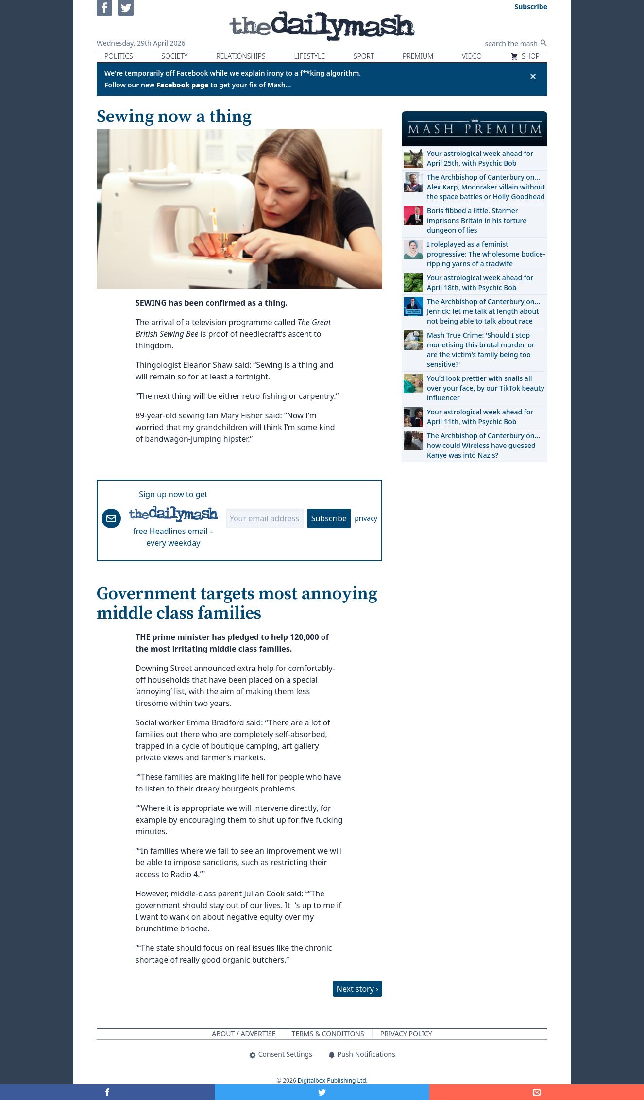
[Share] (536, 1092)
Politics (118, 56)
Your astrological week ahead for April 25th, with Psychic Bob (480, 158)
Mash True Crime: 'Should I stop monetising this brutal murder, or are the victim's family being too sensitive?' (481, 349)
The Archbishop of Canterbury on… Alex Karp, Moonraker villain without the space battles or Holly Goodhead (486, 186)
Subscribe (329, 518)
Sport (364, 56)
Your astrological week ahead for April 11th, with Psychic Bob (480, 416)
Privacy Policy (406, 1033)
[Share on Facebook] (107, 1092)
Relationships (241, 56)
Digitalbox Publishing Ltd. (333, 1080)
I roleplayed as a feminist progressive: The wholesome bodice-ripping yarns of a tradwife (486, 254)
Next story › (357, 988)
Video (472, 56)
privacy (366, 518)
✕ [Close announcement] (533, 76)
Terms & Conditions (328, 1033)
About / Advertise (243, 1033)
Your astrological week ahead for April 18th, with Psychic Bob (480, 282)
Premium (418, 56)
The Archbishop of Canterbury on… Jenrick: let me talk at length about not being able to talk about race (483, 311)
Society (174, 56)
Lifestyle (309, 56)
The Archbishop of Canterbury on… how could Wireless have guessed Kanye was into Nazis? (483, 445)
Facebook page (182, 84)
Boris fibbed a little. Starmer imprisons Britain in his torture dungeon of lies (476, 220)
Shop (525, 56)
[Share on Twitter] (322, 1092)
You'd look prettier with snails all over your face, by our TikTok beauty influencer (485, 388)
